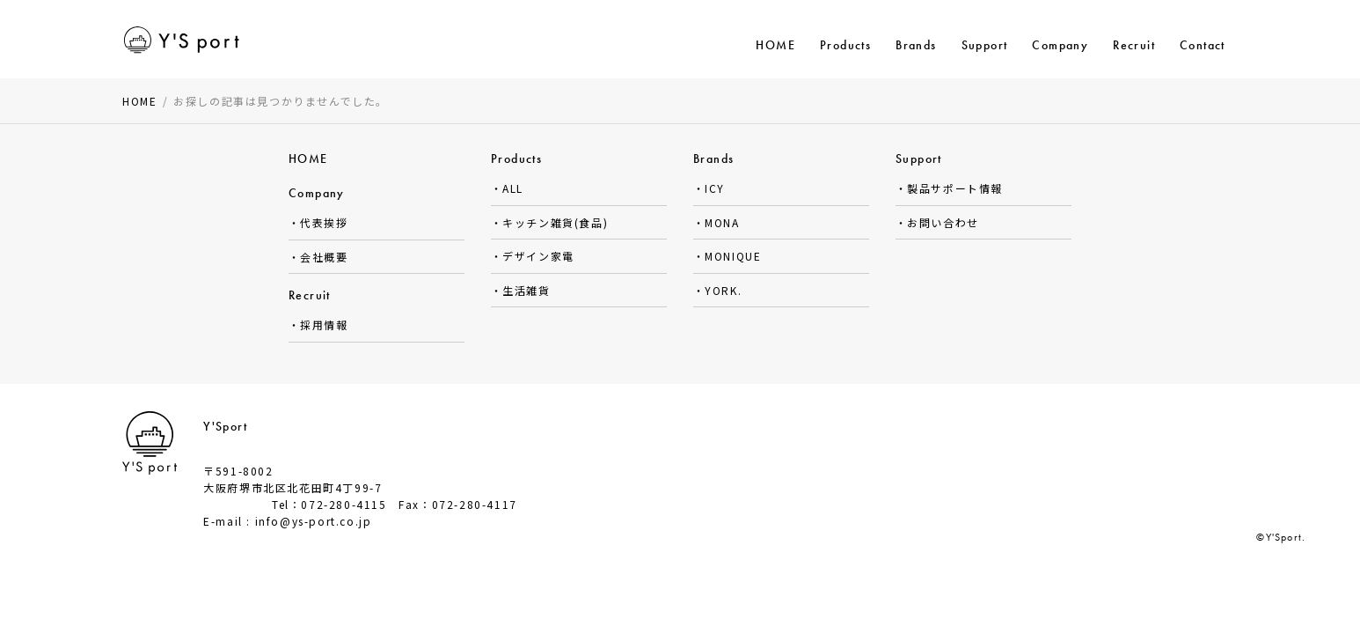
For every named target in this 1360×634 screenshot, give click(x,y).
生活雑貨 (526, 290)
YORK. (723, 290)
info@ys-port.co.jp (313, 520)
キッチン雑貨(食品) (555, 222)
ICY (715, 188)
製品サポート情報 (955, 188)
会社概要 (323, 256)
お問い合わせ (943, 222)
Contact (1202, 45)
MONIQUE (733, 255)
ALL (512, 188)
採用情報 (323, 324)
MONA (722, 222)
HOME (775, 45)
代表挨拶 (323, 222)
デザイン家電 (538, 255)
